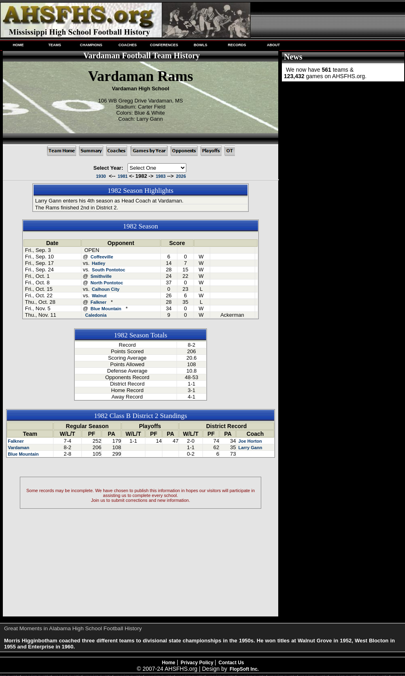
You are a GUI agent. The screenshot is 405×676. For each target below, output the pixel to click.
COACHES (127, 45)
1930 (101, 176)
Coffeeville (101, 256)
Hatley (98, 263)
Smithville (100, 276)
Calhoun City (105, 289)
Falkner (98, 302)
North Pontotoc (106, 282)
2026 (181, 176)
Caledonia (96, 315)
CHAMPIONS (91, 45)
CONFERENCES (164, 45)
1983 (161, 176)
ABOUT (273, 45)
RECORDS (237, 45)
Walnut (99, 295)
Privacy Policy (198, 662)
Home (168, 662)
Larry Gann (249, 447)
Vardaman (18, 447)
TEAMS (54, 45)
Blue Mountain (105, 308)
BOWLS (200, 45)
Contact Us (231, 662)
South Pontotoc (108, 269)
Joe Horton (249, 441)
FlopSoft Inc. (244, 669)
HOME (18, 45)
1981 (123, 176)
